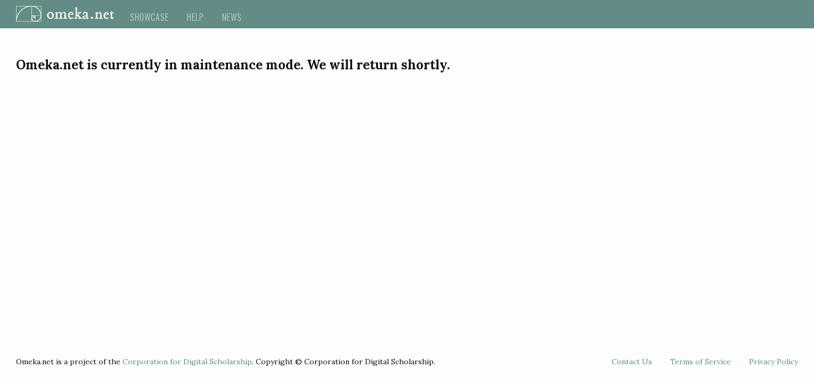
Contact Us (632, 361)
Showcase (149, 17)
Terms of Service (700, 361)
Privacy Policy (773, 361)
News (232, 17)
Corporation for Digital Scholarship (187, 361)
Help (195, 17)
